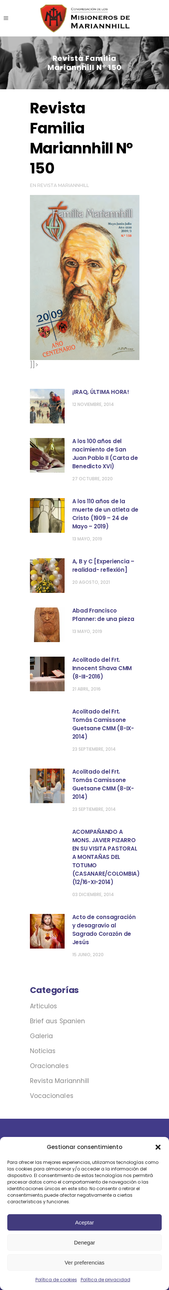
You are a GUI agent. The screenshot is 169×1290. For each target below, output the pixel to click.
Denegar (84, 1242)
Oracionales (49, 1066)
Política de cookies (56, 1280)
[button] (158, 1147)
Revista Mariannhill (63, 185)
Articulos (43, 1006)
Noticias (43, 1051)
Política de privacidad (105, 1280)
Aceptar (84, 1222)
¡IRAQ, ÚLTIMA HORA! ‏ (101, 392)
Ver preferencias (84, 1262)
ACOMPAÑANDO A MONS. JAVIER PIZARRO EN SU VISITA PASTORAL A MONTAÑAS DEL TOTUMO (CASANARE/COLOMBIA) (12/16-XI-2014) (106, 857)
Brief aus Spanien (57, 1021)
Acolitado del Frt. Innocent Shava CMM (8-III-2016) (102, 668)
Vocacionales (51, 1095)
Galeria (41, 1036)
